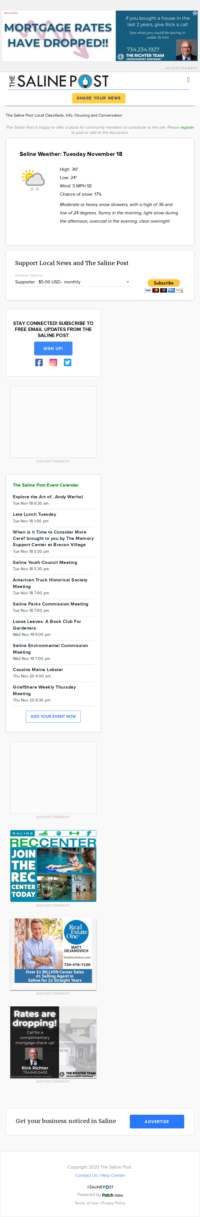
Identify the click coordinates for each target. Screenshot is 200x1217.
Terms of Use (87, 1203)
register (187, 127)
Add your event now (53, 716)
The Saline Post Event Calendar (46, 485)
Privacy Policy (113, 1203)
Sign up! (53, 348)
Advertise (157, 1121)
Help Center (113, 1175)
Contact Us (86, 1175)
